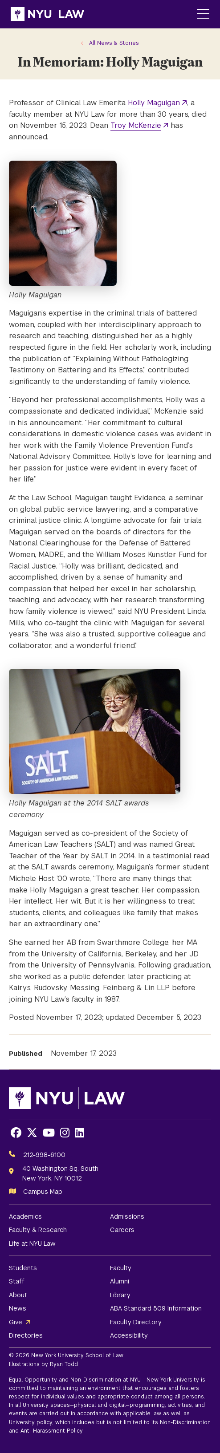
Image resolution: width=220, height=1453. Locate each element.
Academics (25, 1216)
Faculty (120, 1268)
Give (15, 1322)
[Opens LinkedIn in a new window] (79, 1132)
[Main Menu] (203, 14)
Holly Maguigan (154, 102)
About (18, 1295)
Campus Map (42, 1192)
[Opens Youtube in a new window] (49, 1132)
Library (120, 1295)
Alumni (119, 1281)
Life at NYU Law (32, 1244)
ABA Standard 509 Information (156, 1308)
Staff (16, 1281)
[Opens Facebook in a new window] (16, 1132)
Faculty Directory (136, 1322)
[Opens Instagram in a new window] (64, 1132)
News (17, 1308)
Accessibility (129, 1335)
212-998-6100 (44, 1155)
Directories (26, 1335)
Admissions (127, 1216)
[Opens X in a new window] (32, 1132)
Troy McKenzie (135, 125)
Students (23, 1268)
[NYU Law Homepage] (47, 14)
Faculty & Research (38, 1230)
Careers (122, 1230)
